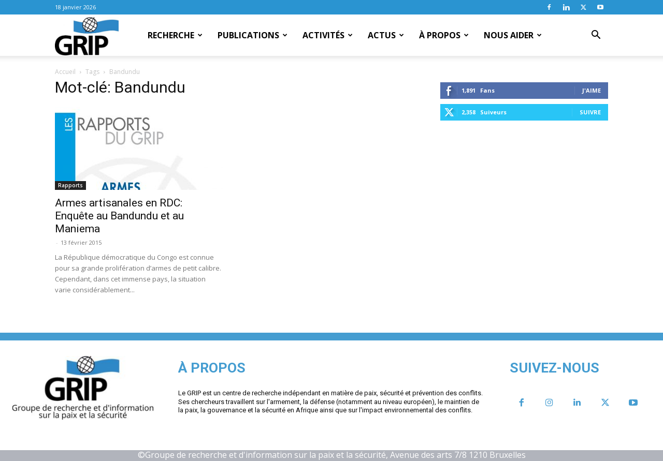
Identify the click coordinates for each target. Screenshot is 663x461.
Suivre (590, 112)
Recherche (175, 35)
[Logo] (87, 35)
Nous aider (513, 35)
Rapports (70, 185)
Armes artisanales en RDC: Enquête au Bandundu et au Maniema (119, 216)
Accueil (65, 71)
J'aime (591, 90)
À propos (444, 35)
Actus (386, 35)
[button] (595, 35)
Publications (252, 35)
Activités (327, 35)
